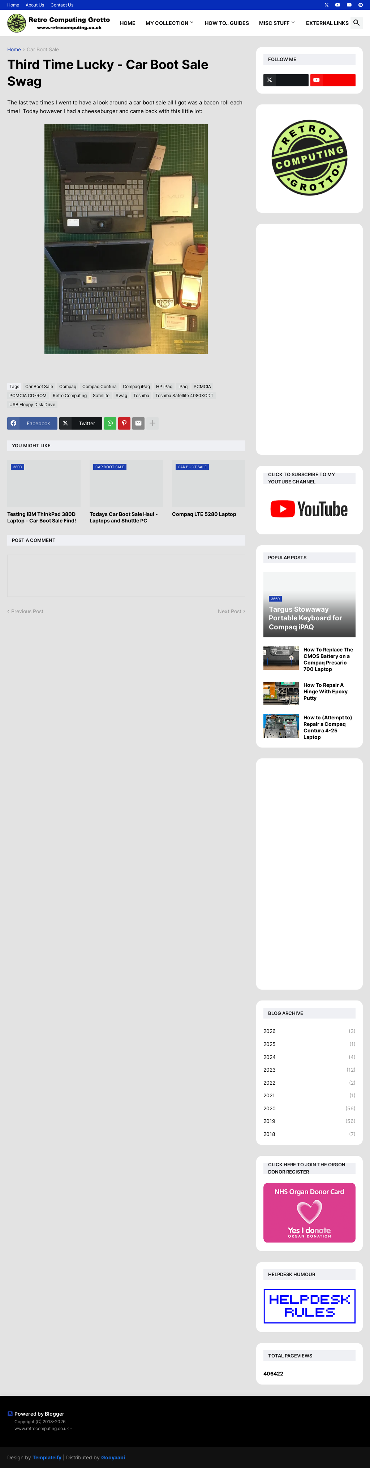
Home (13, 5)
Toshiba (141, 395)
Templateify (47, 1457)
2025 (309, 1044)
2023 (309, 1069)
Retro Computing (70, 395)
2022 (309, 1082)
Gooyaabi (113, 1457)
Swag (121, 395)
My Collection (167, 23)
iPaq (183, 386)
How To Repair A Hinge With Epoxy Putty (326, 691)
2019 (309, 1121)
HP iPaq (164, 386)
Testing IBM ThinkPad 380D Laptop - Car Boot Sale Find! (41, 517)
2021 (309, 1095)
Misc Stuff (274, 23)
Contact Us (62, 5)
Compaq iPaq (136, 386)
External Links (327, 23)
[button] (356, 23)
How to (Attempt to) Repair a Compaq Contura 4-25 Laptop (328, 727)
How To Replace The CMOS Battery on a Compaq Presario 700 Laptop (328, 659)
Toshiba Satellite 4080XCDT (184, 395)
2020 (309, 1108)
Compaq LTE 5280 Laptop (204, 514)
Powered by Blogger (35, 1414)
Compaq (67, 386)
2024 (309, 1057)
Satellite (101, 395)
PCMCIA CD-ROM (28, 395)
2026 (309, 1031)
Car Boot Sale (43, 49)
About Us (35, 5)
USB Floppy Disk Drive (32, 404)
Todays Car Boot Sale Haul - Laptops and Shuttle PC (124, 517)
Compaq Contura (99, 386)
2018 (309, 1134)
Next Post (229, 611)
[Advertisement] (309, 339)
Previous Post (27, 611)
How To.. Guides (227, 23)
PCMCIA (202, 386)
